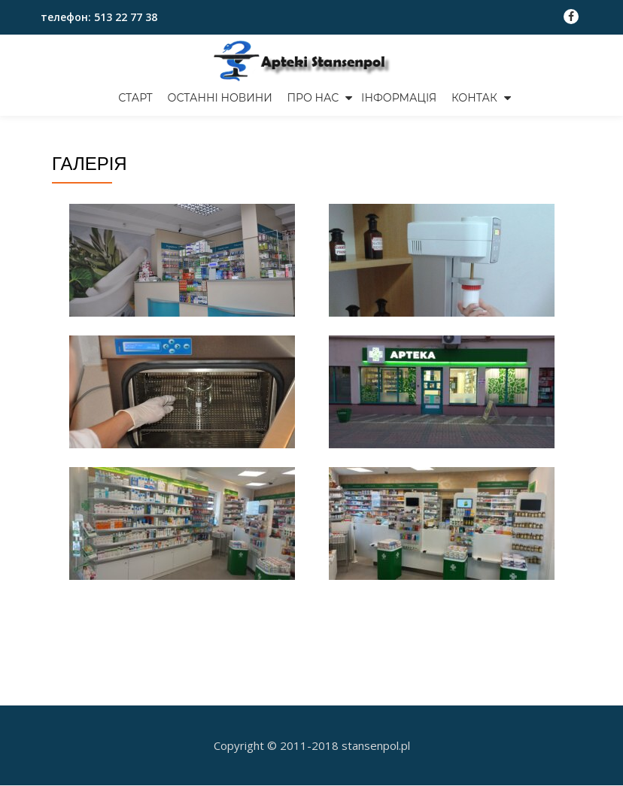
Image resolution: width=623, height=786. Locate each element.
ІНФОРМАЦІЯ (398, 98)
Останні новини (220, 98)
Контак (474, 98)
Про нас (313, 98)
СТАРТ (135, 98)
